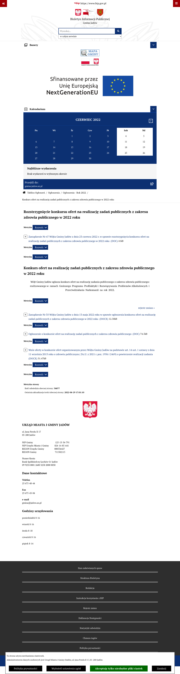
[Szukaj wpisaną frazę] (118, 31)
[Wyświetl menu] (176, 3)
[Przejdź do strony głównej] (90, 17)
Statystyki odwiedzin (90, 628)
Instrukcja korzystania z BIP (90, 598)
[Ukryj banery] (153, 45)
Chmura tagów (90, 638)
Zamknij (161, 668)
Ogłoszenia (54, 192)
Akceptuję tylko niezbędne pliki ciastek (119, 668)
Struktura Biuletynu (90, 578)
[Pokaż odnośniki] (3, 3)
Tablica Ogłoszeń (36, 192)
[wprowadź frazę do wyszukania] (86, 31)
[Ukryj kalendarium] (153, 109)
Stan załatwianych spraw (90, 568)
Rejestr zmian (90, 608)
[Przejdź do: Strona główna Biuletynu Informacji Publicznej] (24, 193)
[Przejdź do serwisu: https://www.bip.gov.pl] (90, 3)
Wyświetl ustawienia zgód (66, 668)
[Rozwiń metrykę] (40, 227)
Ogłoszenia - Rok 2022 (74, 192)
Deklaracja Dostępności (90, 618)
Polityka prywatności (25, 668)
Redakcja (90, 588)
